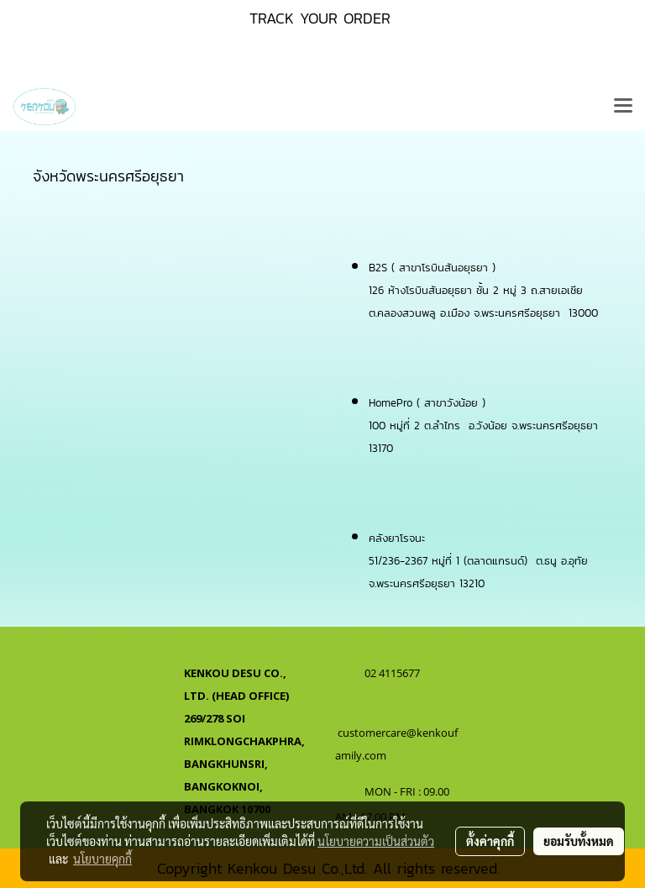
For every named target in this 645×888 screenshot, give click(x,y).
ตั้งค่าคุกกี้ (490, 841)
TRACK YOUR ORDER (320, 18)
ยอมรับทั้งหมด (578, 841)
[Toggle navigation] (623, 106)
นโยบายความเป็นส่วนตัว (375, 841)
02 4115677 (393, 672)
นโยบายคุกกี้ (102, 858)
